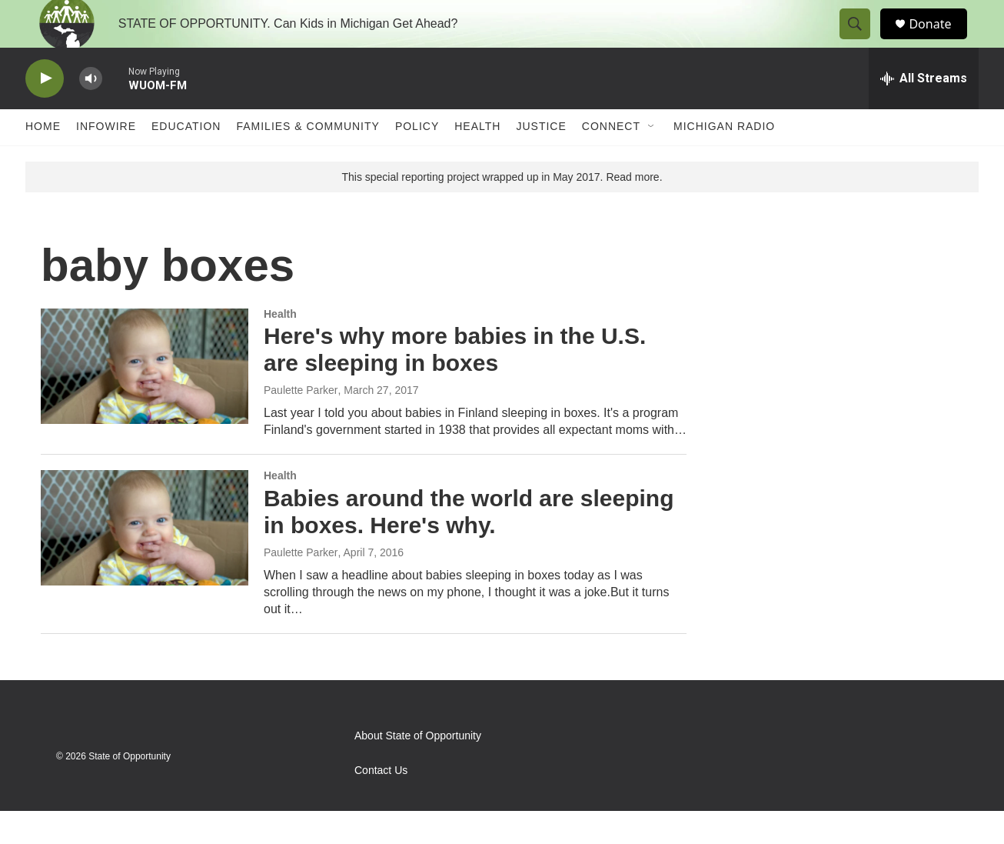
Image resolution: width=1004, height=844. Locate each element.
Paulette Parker (301, 423)
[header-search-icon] (861, 40)
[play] (44, 112)
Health (477, 160)
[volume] (91, 112)
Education (186, 160)
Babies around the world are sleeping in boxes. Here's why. (468, 545)
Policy (417, 160)
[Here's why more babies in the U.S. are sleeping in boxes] (144, 399)
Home (43, 160)
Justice (541, 160)
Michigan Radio (724, 160)
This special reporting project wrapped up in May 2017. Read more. (501, 210)
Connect (611, 160)
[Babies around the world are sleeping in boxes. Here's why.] (144, 561)
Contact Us (380, 803)
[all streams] (924, 111)
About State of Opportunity (417, 769)
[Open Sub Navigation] (652, 160)
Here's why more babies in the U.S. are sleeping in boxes (455, 383)
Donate (939, 40)
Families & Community (307, 160)
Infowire (106, 160)
